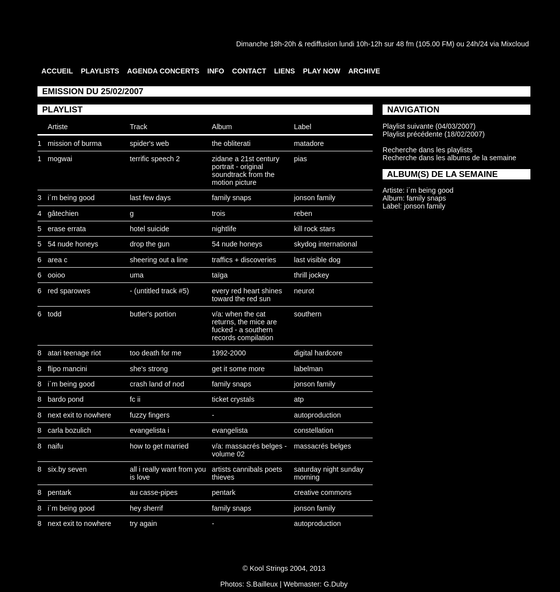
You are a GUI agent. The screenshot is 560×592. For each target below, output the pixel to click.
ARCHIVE (364, 71)
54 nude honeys (73, 244)
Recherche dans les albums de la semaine (449, 158)
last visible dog (317, 260)
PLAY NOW (321, 71)
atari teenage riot (74, 353)
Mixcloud (515, 44)
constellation (313, 430)
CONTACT (249, 71)
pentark (59, 492)
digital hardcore (318, 353)
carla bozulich (69, 430)
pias (300, 159)
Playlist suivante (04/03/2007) (429, 126)
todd (55, 314)
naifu (55, 446)
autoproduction (317, 415)
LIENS (284, 71)
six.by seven (67, 469)
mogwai (60, 159)
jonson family (314, 198)
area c (58, 260)
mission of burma (75, 143)
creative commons (322, 492)
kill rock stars (314, 229)
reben (303, 213)
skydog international (325, 244)
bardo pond (66, 399)
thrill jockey (311, 275)
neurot (304, 291)
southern (307, 314)
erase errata (67, 229)
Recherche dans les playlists (427, 150)
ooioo (56, 275)
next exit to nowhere (79, 415)
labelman (308, 369)
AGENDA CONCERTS (163, 71)
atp (299, 399)
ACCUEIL (57, 71)
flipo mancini (67, 369)
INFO (215, 71)
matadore (309, 143)
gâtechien (63, 213)
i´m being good (71, 198)
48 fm (405, 44)
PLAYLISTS (100, 71)
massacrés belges (322, 446)
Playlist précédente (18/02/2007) (434, 134)
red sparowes (69, 291)
